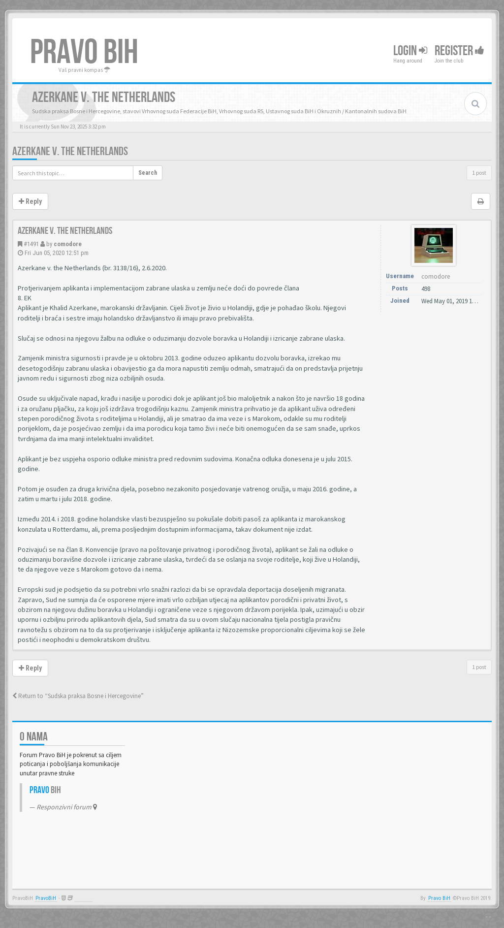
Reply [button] (30, 201)
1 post (479, 172)
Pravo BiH (439, 898)
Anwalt (83, 898)
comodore (68, 244)
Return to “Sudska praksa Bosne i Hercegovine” (78, 696)
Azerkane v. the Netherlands (70, 151)
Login (410, 51)
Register (459, 51)
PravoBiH (45, 898)
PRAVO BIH (84, 52)
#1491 (31, 244)
